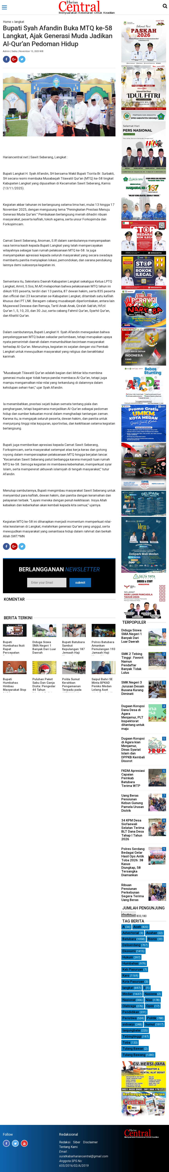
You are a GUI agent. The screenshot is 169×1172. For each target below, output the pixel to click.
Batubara (129, 939)
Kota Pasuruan (133, 981)
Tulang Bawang (134, 1055)
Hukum (128, 957)
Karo (126, 975)
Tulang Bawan (133, 1048)
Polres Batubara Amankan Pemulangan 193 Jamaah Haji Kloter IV (103, 649)
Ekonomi (129, 951)
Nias (149, 1000)
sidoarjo (129, 1024)
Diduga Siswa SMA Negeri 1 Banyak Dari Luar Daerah (44, 647)
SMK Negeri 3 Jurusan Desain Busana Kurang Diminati (132, 688)
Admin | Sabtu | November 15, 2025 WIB (23, 51)
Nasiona (151, 994)
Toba (126, 1042)
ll (144, 988)
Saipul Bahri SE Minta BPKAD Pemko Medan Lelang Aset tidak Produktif (102, 686)
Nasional (129, 1000)
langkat (19, 22)
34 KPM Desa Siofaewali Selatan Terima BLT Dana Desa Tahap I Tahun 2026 (132, 829)
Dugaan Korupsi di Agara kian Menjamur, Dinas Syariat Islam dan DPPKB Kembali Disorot (133, 749)
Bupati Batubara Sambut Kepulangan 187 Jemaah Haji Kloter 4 (73, 649)
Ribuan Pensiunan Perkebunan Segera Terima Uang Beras (132, 892)
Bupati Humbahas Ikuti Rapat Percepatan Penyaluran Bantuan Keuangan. (14, 652)
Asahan (151, 933)
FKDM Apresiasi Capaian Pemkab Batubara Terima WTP (133, 778)
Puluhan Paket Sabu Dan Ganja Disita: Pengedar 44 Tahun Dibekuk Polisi (43, 686)
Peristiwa (130, 1018)
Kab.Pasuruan (133, 969)
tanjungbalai (131, 1030)
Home (7, 22)
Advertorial (131, 933)
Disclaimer (90, 1142)
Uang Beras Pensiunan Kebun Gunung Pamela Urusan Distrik (132, 803)
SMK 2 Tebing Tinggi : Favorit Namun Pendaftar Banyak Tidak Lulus (132, 663)
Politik (151, 1018)
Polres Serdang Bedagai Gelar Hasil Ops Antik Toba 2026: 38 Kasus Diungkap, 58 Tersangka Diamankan (133, 862)
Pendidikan (131, 1012)
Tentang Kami (68, 1147)
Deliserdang (131, 945)
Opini (150, 1006)
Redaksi (64, 1142)
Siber (76, 1142)
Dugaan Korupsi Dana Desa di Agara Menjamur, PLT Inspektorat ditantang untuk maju (133, 717)
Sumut (150, 1024)
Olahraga (129, 1006)
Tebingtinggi (132, 1036)
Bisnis (152, 939)
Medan (128, 994)
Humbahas (131, 963)
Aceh (137, 927)
